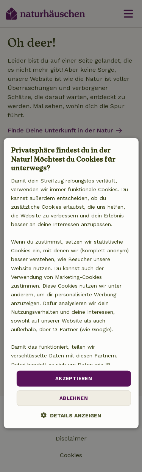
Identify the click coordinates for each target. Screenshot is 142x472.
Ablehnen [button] (73, 398)
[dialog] (70, 283)
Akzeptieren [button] (73, 378)
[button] (71, 415)
